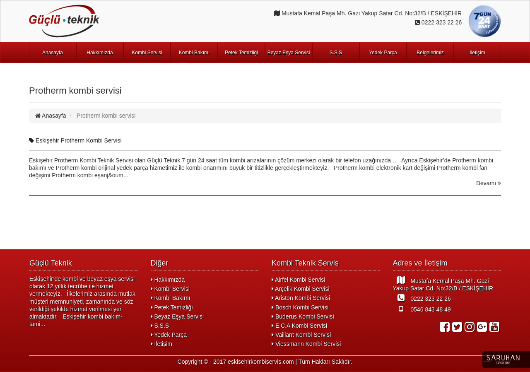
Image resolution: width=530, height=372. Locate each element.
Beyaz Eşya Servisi (288, 53)
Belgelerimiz (430, 53)
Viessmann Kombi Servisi (306, 344)
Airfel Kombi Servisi (298, 279)
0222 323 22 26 (422, 298)
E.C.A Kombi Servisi (299, 325)
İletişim (477, 53)
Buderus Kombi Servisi (303, 316)
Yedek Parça (383, 53)
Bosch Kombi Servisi (300, 307)
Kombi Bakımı (194, 53)
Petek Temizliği (241, 53)
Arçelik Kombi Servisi (301, 288)
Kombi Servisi (147, 53)
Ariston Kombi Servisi (301, 298)
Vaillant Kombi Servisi (301, 334)
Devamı (488, 183)
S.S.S (336, 53)
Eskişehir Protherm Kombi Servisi (75, 140)
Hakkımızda (100, 53)
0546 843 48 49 (422, 308)
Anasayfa (52, 53)
